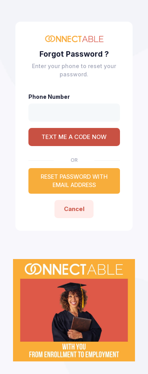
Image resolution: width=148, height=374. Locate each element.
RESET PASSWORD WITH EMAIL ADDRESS (74, 180)
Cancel (74, 209)
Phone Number (49, 96)
